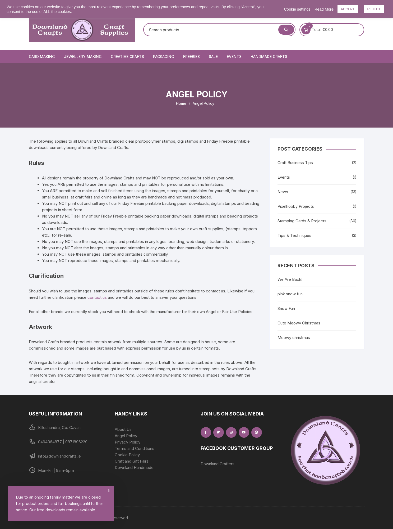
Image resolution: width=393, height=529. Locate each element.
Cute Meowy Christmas (299, 322)
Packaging (163, 56)
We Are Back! (290, 279)
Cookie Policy (127, 454)
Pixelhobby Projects (296, 206)
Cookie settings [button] (297, 9)
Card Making (42, 56)
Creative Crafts (127, 56)
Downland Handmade (134, 467)
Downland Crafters (217, 463)
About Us (123, 429)
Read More (324, 9)
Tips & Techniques (294, 235)
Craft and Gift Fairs (132, 461)
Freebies (191, 56)
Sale (213, 56)
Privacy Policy (127, 442)
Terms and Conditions (134, 448)
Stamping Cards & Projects (302, 220)
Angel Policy (126, 435)
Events (234, 56)
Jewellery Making (83, 56)
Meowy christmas (294, 337)
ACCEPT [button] (348, 9)
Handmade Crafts (269, 56)
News (283, 191)
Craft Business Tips (295, 162)
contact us (97, 297)
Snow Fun (286, 308)
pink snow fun (290, 293)
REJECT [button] (374, 9)
